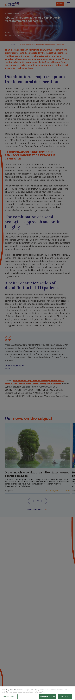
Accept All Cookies (47, 696)
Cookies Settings (9, 696)
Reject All (64, 696)
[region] (37, 693)
